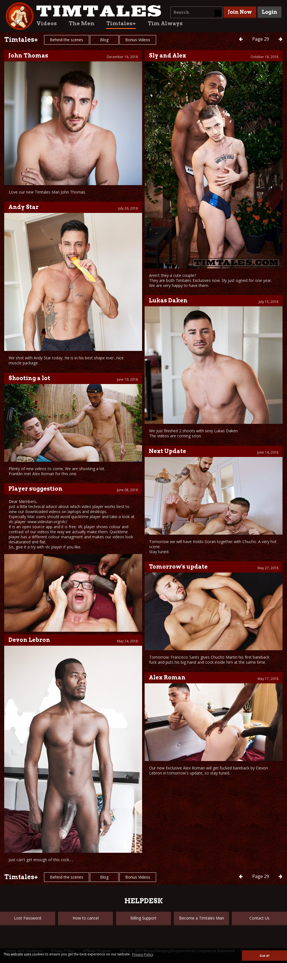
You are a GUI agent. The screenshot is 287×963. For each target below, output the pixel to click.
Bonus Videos (137, 39)
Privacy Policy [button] (142, 954)
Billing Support (143, 918)
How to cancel (86, 918)
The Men (81, 23)
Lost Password (27, 918)
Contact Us (259, 918)
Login (269, 12)
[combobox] (196, 12)
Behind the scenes (66, 39)
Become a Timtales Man (201, 918)
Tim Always (165, 23)
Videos (46, 23)
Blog (104, 39)
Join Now (240, 12)
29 (261, 39)
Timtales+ (121, 23)
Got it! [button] (264, 955)
